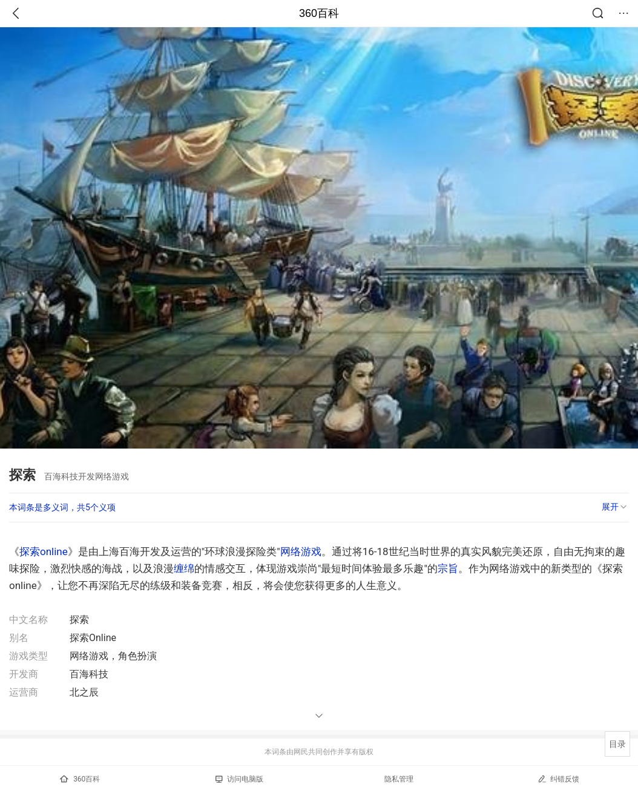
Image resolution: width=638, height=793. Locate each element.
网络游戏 (300, 551)
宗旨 (448, 568)
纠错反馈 (558, 778)
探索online (43, 551)
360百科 (319, 13)
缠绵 (184, 568)
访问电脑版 (239, 779)
